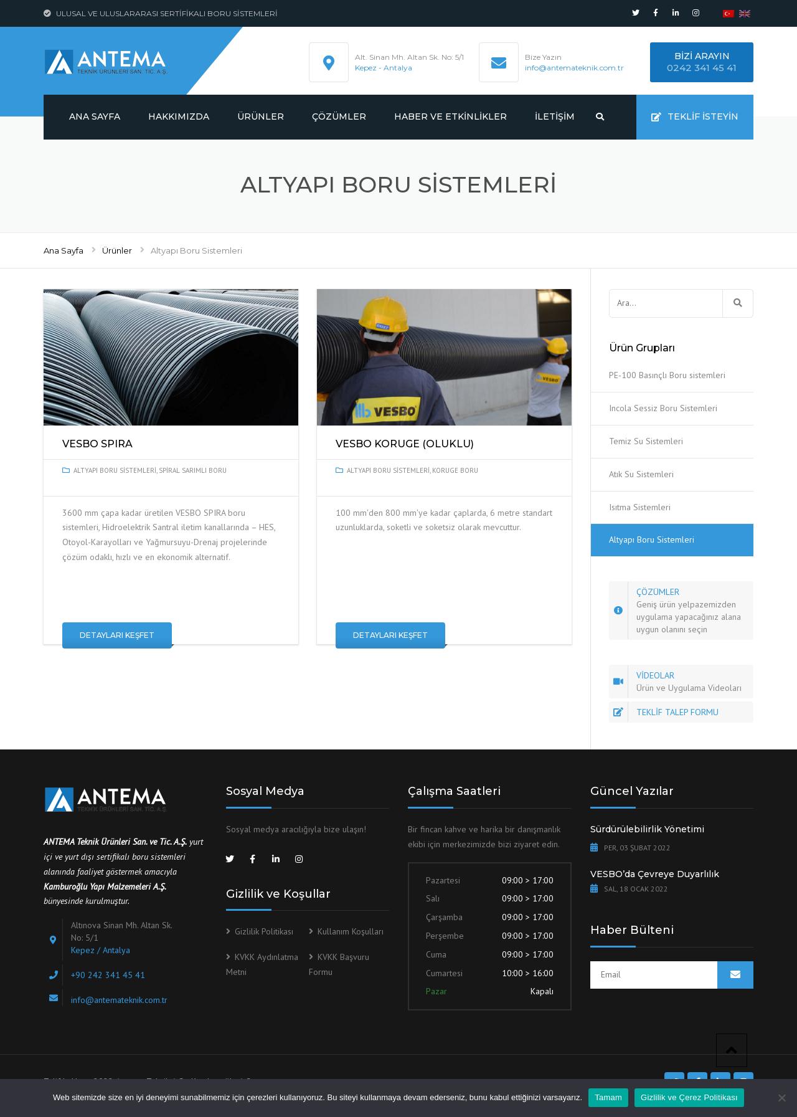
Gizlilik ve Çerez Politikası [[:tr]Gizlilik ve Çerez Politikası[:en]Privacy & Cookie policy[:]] (689, 1097)
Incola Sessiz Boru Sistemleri (663, 408)
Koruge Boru (455, 470)
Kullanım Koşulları (351, 931)
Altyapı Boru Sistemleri (114, 470)
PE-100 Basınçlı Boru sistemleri (667, 375)
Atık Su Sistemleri (641, 474)
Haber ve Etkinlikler (450, 116)
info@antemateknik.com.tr (574, 67)
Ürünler (260, 116)
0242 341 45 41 (702, 68)
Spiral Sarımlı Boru (193, 470)
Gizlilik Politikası (264, 931)
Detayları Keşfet (117, 635)
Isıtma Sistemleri (640, 507)
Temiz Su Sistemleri (646, 441)
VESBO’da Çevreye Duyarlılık (654, 874)
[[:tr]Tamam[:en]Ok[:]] (781, 1097)
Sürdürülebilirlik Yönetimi (647, 829)
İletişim (555, 116)
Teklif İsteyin (694, 116)
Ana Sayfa (94, 116)
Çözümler (339, 116)
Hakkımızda (178, 116)
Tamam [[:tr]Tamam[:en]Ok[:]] (608, 1097)
